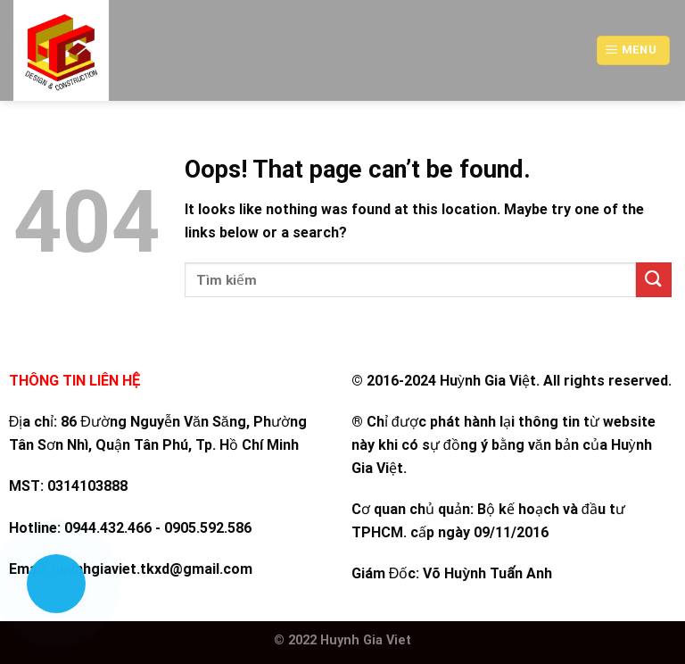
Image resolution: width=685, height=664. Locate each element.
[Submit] (654, 279)
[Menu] (633, 50)
